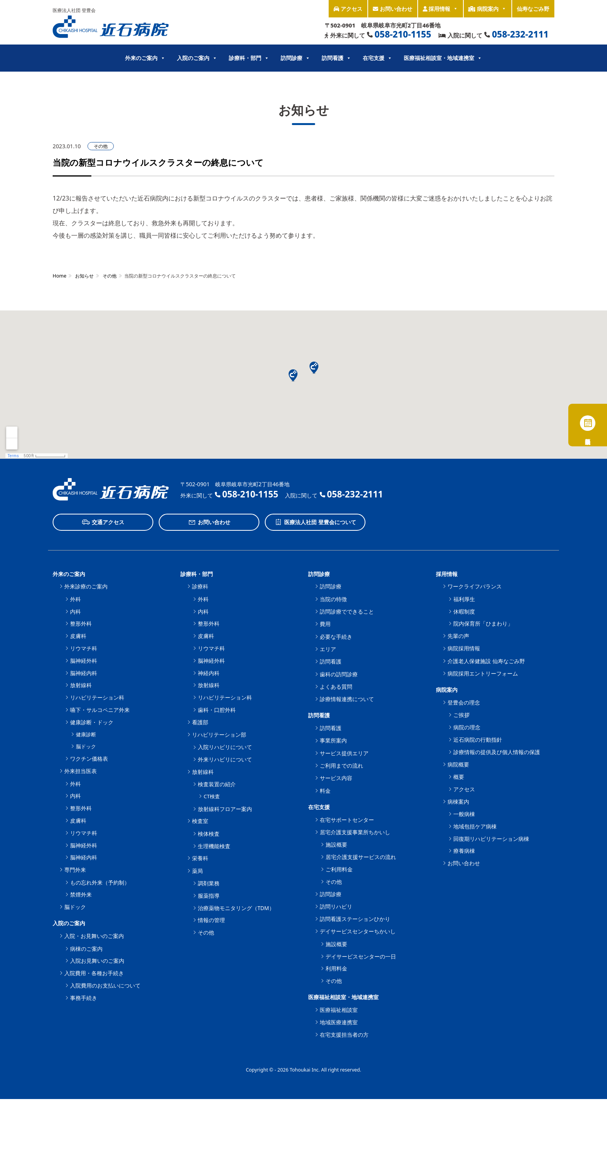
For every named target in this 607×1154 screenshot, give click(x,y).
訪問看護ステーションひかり (355, 919)
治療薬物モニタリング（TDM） (236, 908)
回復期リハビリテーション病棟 (491, 838)
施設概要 (336, 844)
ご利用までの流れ (341, 765)
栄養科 (200, 858)
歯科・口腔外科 (217, 709)
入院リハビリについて (225, 747)
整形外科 (81, 623)
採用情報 (440, 8)
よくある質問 (336, 686)
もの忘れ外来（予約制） (100, 882)
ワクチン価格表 (89, 758)
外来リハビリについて (225, 759)
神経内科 (208, 673)
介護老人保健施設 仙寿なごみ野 (486, 661)
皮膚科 (78, 636)
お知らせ (84, 276)
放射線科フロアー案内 (225, 809)
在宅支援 (377, 58)
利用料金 (336, 968)
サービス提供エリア (344, 753)
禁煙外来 (81, 894)
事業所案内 (333, 740)
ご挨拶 (461, 714)
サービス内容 (336, 778)
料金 (325, 790)
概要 (458, 776)
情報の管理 (211, 920)
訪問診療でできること (347, 611)
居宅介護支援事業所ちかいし (355, 832)
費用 (325, 624)
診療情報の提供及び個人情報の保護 (496, 752)
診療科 (200, 586)
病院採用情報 (464, 648)
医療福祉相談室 (339, 1009)
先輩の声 (458, 636)
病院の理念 (466, 727)
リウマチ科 (83, 648)
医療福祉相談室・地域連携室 (443, 58)
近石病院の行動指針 (477, 739)
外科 (75, 599)
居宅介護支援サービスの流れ (361, 857)
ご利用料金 (339, 869)
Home (59, 276)
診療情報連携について (347, 699)
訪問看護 (336, 58)
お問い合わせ (392, 8)
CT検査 (212, 796)
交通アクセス (103, 522)
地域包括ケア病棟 (475, 826)
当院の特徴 (333, 599)
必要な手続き (336, 636)
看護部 (200, 722)
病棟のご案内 (86, 948)
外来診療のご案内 (86, 586)
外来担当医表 (80, 771)
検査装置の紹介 (217, 784)
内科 (75, 611)
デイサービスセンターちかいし (358, 931)
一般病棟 (464, 814)
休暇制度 (464, 611)
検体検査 (208, 833)
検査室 (200, 821)
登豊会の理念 (464, 702)
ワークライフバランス (475, 586)
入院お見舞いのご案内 (97, 960)
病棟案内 (458, 801)
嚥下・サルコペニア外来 (100, 709)
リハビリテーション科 (97, 697)
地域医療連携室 (339, 1022)
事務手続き (83, 997)
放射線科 (81, 685)
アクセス (348, 8)
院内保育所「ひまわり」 (483, 623)
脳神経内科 (83, 673)
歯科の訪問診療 (339, 674)
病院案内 (487, 8)
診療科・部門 (249, 58)
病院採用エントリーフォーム (483, 673)
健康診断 (86, 734)
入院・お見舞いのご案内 (94, 936)
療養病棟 (464, 850)
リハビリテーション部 (219, 734)
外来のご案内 (145, 58)
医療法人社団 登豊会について (315, 522)
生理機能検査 (214, 846)
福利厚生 (464, 599)
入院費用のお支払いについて (105, 985)
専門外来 (75, 869)
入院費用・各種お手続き (94, 973)
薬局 (197, 871)
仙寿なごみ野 (533, 8)
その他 (101, 146)
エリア (328, 649)
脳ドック (86, 746)
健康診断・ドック (91, 722)
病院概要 (458, 764)
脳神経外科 (83, 660)
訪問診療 (295, 58)
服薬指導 (208, 895)
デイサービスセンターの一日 (361, 956)
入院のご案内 (197, 58)
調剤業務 (208, 883)
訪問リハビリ (336, 906)
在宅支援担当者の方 (344, 1034)
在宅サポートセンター (347, 819)
